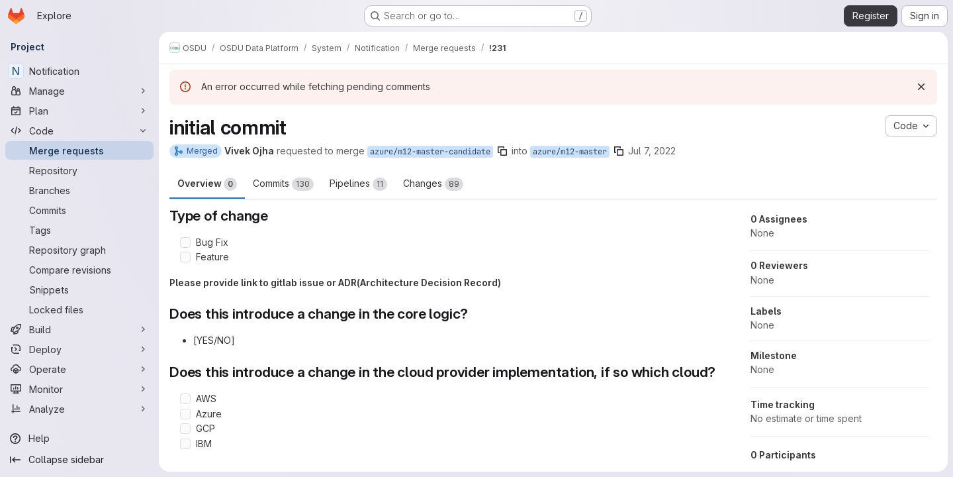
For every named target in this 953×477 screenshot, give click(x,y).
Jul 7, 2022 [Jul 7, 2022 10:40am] (652, 150)
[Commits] (79, 210)
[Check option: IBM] (185, 444)
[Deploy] (79, 349)
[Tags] (79, 230)
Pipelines (358, 184)
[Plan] (79, 110)
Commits (283, 184)
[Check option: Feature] (185, 257)
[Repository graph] (79, 249)
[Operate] (79, 369)
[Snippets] (79, 289)
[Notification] (79, 71)
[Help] (79, 438)
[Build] (79, 329)
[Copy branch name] (502, 151)
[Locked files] (79, 309)
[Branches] (79, 190)
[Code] (79, 130)
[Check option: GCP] (185, 428)
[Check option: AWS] (185, 399)
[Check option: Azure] (185, 414)
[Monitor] (79, 389)
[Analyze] (79, 408)
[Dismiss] (921, 87)
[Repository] (79, 170)
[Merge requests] (79, 150)
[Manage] (79, 90)
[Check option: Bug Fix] (185, 242)
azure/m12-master (570, 151)
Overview (207, 184)
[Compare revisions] (79, 269)
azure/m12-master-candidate (430, 151)
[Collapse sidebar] (79, 459)
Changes (433, 184)
